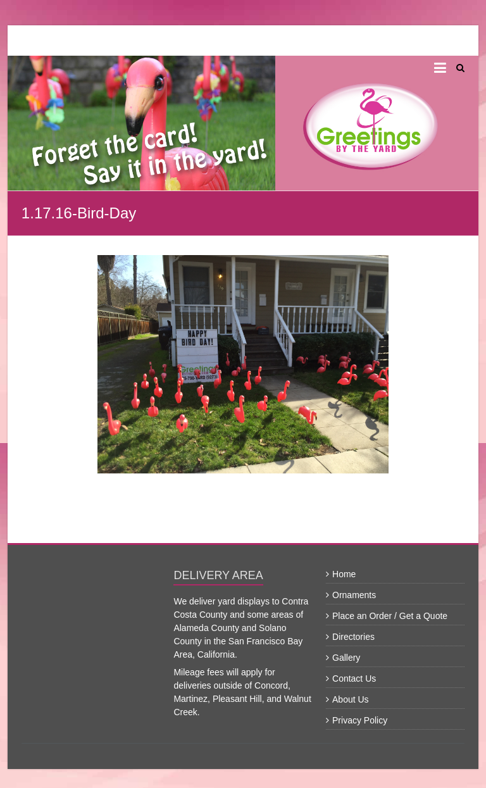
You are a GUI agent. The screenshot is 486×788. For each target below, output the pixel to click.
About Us (350, 699)
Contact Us (354, 678)
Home (344, 574)
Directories (353, 637)
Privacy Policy (359, 720)
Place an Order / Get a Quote (389, 616)
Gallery (346, 658)
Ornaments (354, 595)
